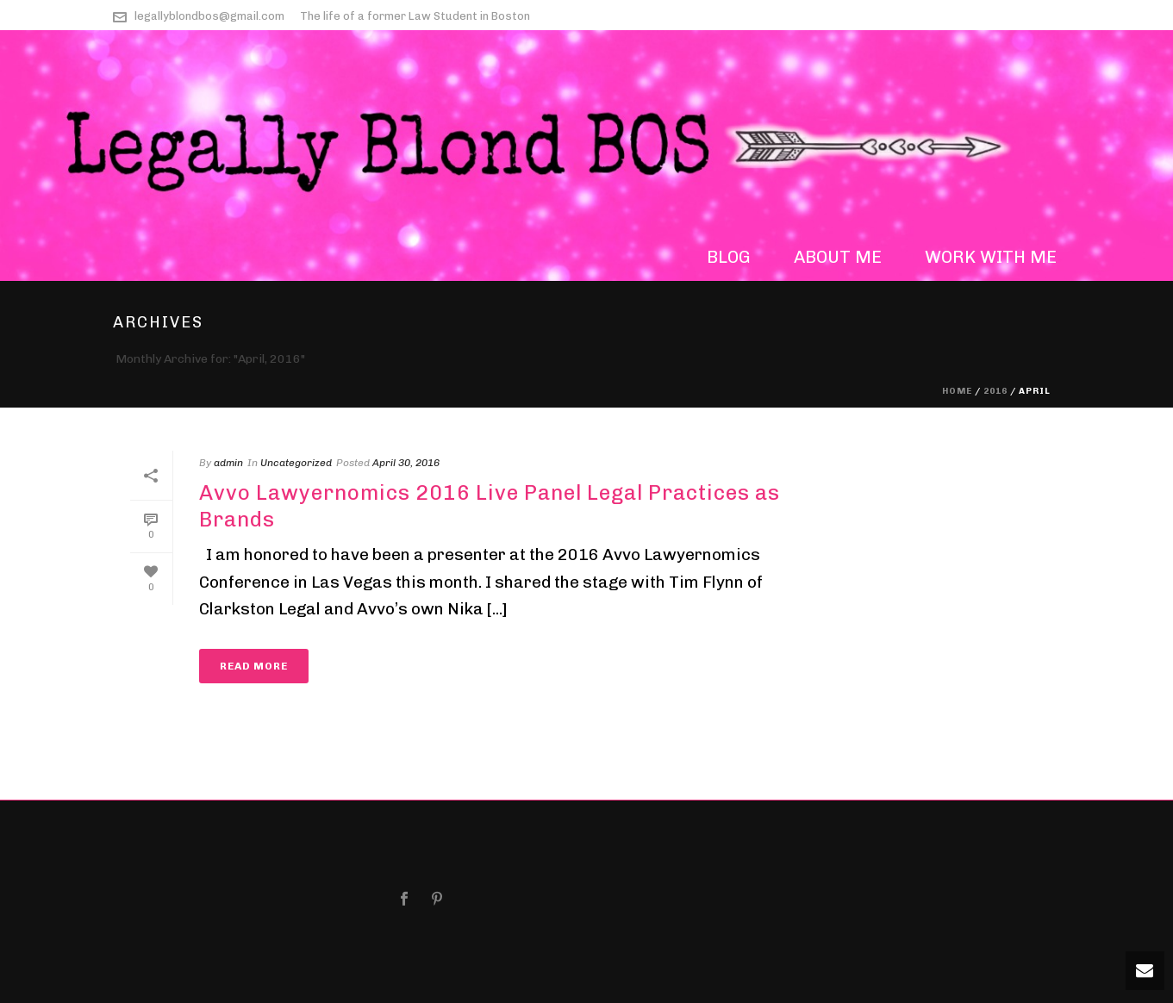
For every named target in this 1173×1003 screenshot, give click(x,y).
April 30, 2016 (406, 463)
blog (729, 256)
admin (228, 463)
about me (838, 256)
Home (957, 391)
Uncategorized (296, 463)
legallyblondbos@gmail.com (209, 15)
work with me (991, 256)
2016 (995, 391)
